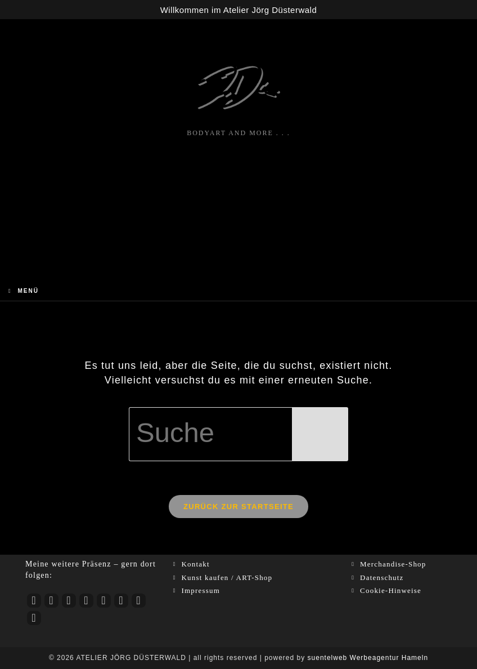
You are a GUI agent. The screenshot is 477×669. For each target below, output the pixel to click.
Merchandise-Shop (393, 564)
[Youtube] (34, 601)
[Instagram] (51, 601)
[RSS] (34, 618)
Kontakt (195, 564)
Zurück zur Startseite (238, 506)
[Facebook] (69, 601)
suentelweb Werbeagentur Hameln (368, 658)
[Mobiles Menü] (23, 291)
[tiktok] (86, 601)
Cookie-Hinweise (390, 590)
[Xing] (139, 601)
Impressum (200, 590)
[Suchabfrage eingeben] (238, 434)
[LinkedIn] (104, 601)
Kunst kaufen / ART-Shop (226, 577)
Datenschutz (381, 577)
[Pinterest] (121, 601)
